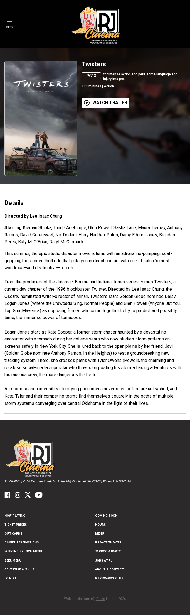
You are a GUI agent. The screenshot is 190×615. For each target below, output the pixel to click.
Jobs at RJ (103, 560)
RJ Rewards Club (109, 578)
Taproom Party (108, 551)
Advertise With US (19, 569)
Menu (99, 533)
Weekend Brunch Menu (23, 551)
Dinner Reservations (21, 542)
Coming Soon (106, 516)
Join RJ (10, 578)
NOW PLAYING (14, 516)
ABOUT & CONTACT (109, 569)
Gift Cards (13, 533)
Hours (100, 524)
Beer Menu (12, 560)
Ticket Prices (15, 524)
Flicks (100, 599)
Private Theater (108, 542)
